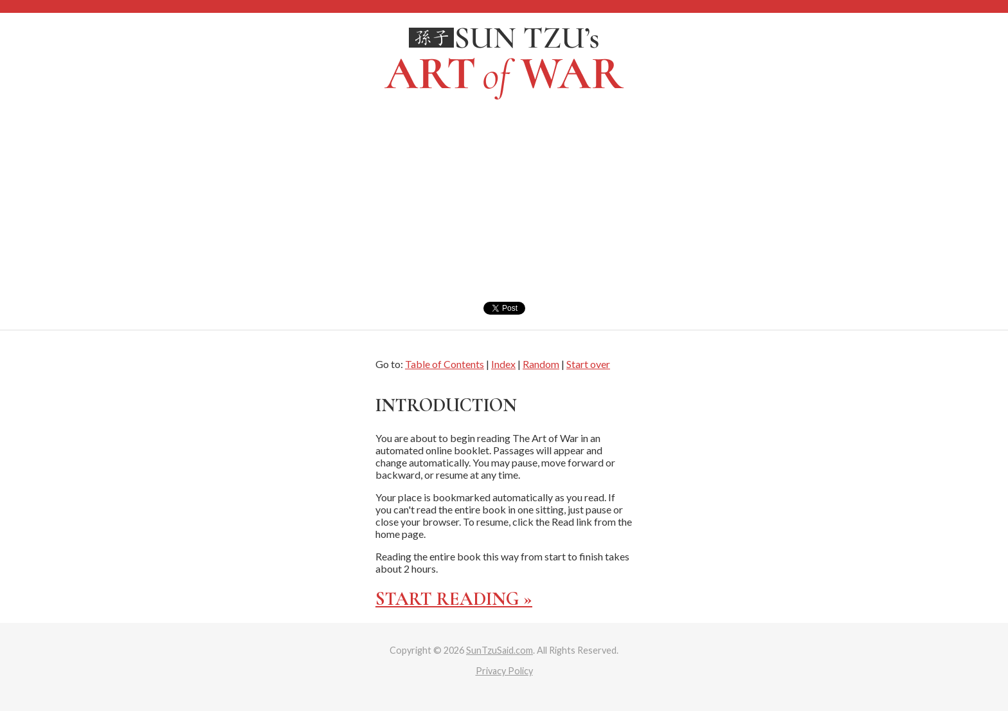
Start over (588, 364)
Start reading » (453, 598)
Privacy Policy (504, 670)
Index (503, 364)
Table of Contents (444, 364)
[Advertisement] (504, 205)
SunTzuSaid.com (499, 650)
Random (541, 364)
